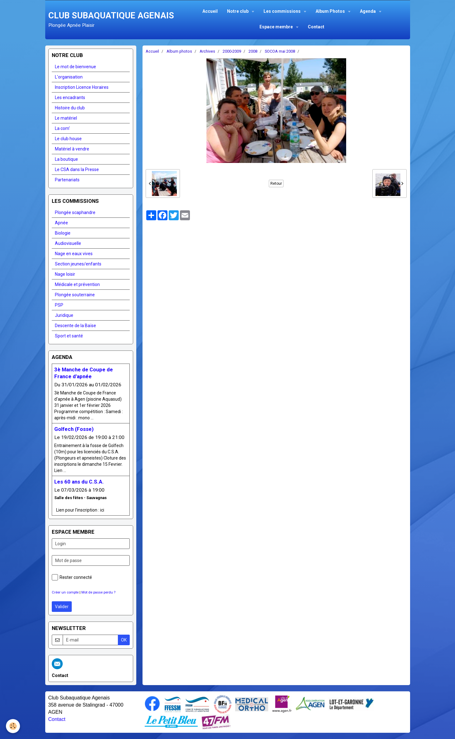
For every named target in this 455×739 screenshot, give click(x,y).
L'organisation (69, 76)
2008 (253, 51)
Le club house (68, 138)
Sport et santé (69, 335)
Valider (62, 606)
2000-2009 (232, 51)
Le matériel (66, 118)
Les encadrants (70, 97)
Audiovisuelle (68, 243)
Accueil (210, 11)
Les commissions (283, 11)
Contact (316, 26)
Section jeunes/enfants (78, 263)
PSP (59, 305)
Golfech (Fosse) (74, 429)
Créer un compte (65, 592)
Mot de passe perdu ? (98, 592)
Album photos (179, 51)
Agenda (368, 11)
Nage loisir (65, 274)
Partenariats (67, 179)
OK (124, 639)
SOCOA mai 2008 (280, 51)
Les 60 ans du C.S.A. (79, 482)
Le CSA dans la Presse (77, 169)
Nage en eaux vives (74, 253)
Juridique (64, 315)
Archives (207, 51)
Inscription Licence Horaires (82, 87)
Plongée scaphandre (75, 212)
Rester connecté (72, 577)
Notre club (238, 11)
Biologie (62, 233)
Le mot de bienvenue (75, 66)
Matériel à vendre (72, 148)
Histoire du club (70, 107)
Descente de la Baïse (75, 325)
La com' (62, 128)
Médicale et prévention (77, 284)
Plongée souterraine (75, 294)
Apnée (61, 222)
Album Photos (331, 11)
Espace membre (276, 26)
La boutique (66, 159)
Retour (276, 183)
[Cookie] (13, 726)
